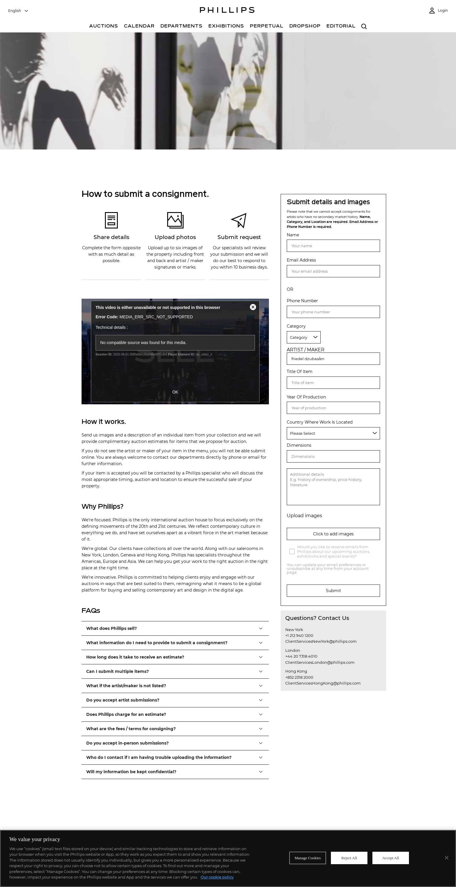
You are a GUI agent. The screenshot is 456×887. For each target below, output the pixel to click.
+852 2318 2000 (299, 677)
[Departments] (181, 26)
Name (293, 235)
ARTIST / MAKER (305, 350)
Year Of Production (306, 397)
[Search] (364, 26)
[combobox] (18, 10)
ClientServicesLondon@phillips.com (320, 662)
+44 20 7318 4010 (301, 656)
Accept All (390, 858)
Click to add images (333, 534)
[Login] (438, 10)
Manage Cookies (308, 858)
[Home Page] (227, 11)
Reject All (349, 858)
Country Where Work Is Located (320, 422)
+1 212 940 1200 (299, 635)
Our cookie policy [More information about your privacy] (217, 877)
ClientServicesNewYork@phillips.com (321, 641)
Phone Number (302, 300)
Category (296, 326)
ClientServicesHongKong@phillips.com (323, 683)
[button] (175, 628)
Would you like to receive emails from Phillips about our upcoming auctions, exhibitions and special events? (333, 551)
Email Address (301, 260)
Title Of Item (299, 371)
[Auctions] (103, 26)
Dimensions (299, 445)
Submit (333, 590)
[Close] (446, 857)
